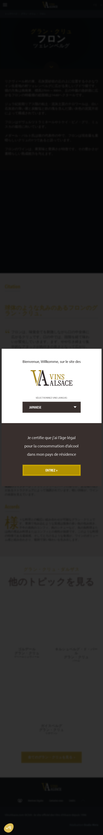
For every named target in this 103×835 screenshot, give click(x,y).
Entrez (50, 470)
